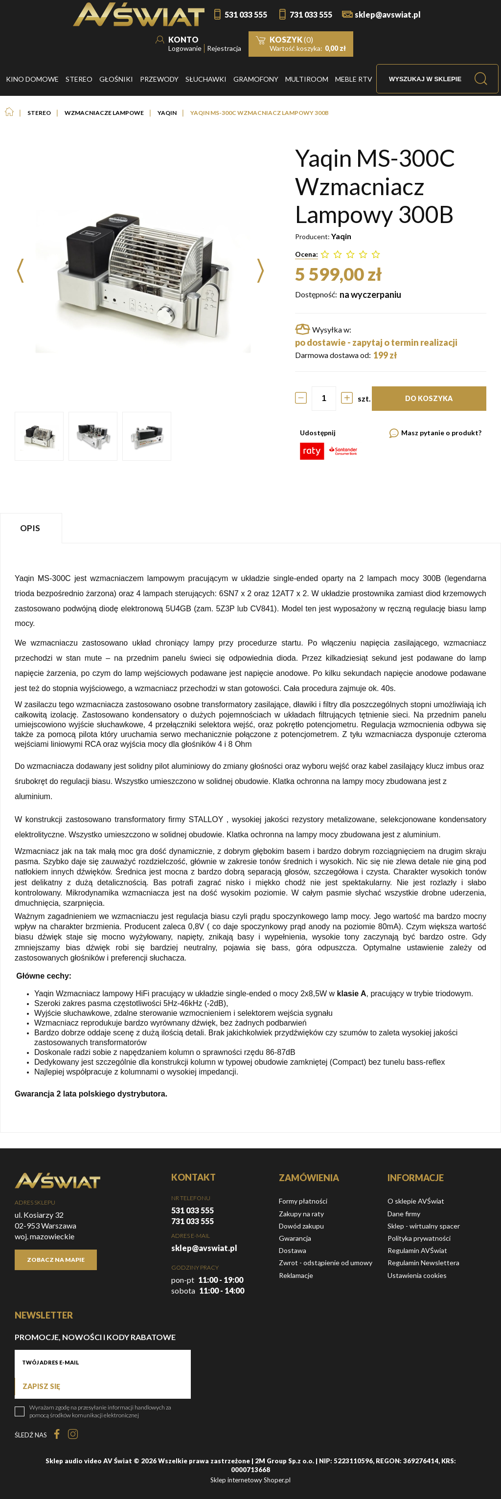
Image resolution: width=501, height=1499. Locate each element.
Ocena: (306, 254)
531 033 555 (246, 14)
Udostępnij (318, 432)
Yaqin (341, 236)
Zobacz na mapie (56, 1259)
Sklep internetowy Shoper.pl (250, 1480)
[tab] (32, 528)
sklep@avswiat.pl (388, 14)
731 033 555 (311, 14)
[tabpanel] (250, 837)
